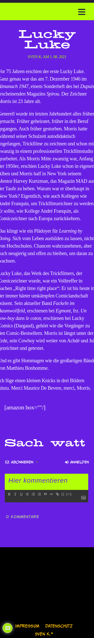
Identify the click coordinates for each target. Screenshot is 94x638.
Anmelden (77, 462)
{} (63, 494)
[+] (69, 494)
